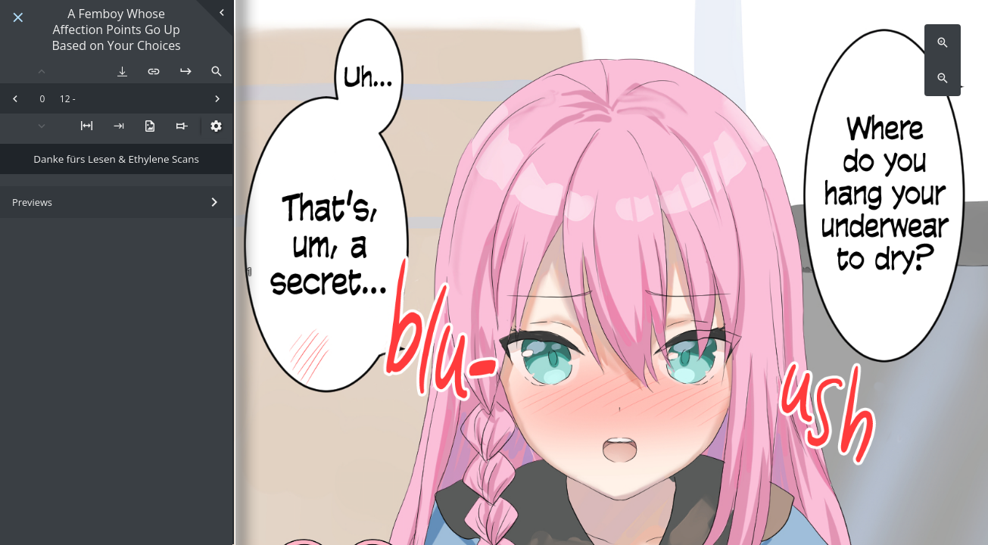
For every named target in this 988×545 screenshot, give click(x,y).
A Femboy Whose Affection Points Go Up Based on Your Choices (115, 29)
